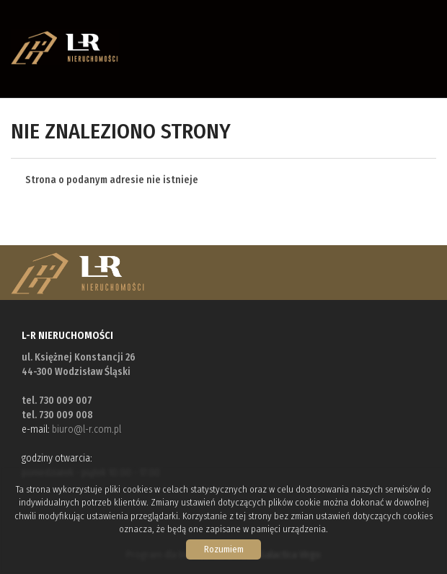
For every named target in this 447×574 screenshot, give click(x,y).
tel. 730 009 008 (57, 415)
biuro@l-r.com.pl (86, 429)
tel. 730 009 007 (57, 400)
